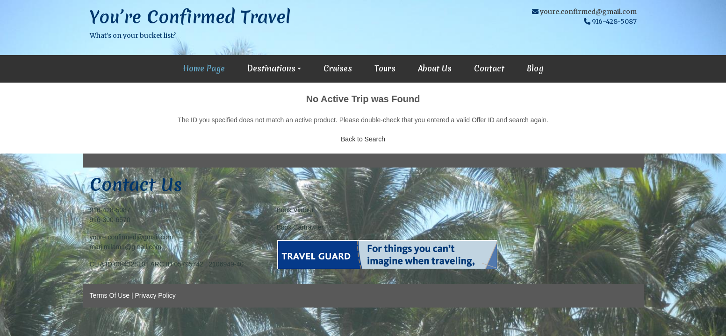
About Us (435, 68)
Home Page (204, 68)
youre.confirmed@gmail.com (588, 11)
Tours (384, 68)
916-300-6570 (110, 220)
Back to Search (363, 139)
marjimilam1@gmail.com (125, 247)
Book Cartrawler (300, 227)
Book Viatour (295, 210)
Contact (489, 68)
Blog (535, 68)
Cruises (337, 68)
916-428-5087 (110, 210)
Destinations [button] (271, 68)
